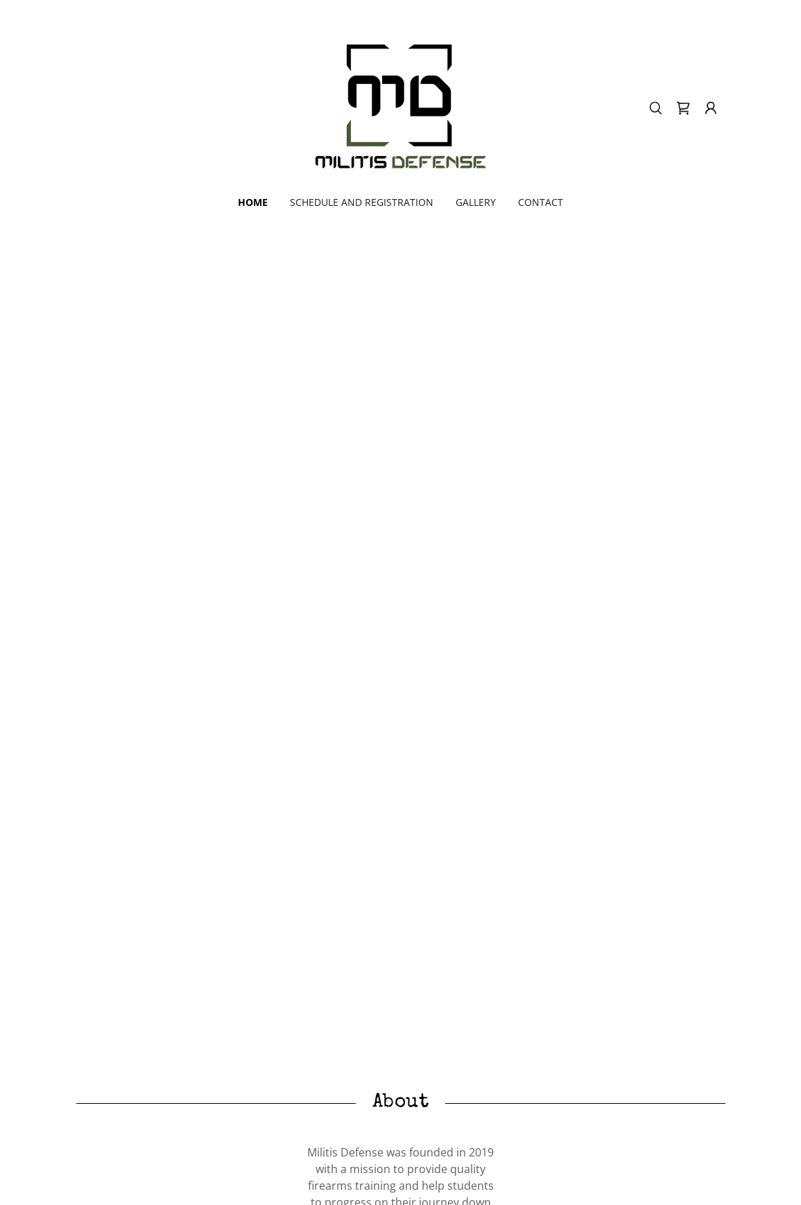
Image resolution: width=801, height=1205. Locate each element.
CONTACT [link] (540, 202)
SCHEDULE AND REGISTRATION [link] (361, 202)
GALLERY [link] (476, 202)
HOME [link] (253, 202)
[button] (711, 108)
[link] (400, 106)
